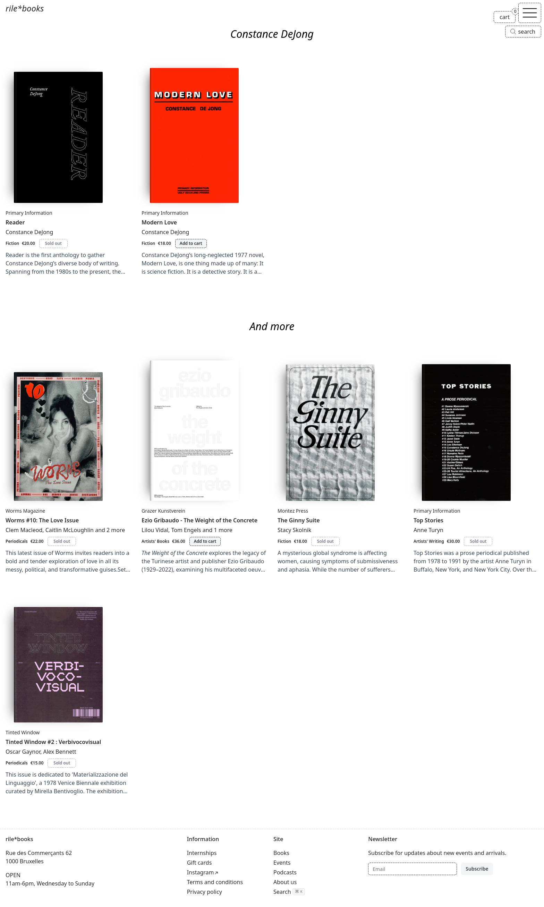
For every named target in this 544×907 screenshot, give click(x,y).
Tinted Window (23, 732)
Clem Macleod (24, 530)
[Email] (412, 869)
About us (285, 882)
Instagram (200, 872)
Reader (15, 222)
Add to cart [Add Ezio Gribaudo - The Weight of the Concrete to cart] (205, 541)
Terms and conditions (215, 882)
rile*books (25, 8)
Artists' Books (155, 541)
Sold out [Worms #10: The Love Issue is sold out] (61, 541)
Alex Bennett (59, 751)
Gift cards (199, 862)
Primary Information (29, 212)
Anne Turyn (428, 530)
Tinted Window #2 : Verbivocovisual (53, 742)
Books (281, 853)
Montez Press (293, 510)
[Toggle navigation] (529, 13)
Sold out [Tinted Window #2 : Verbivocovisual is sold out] (61, 763)
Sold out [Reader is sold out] (53, 243)
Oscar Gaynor (23, 751)
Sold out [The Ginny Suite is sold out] (325, 541)
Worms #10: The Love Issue (42, 520)
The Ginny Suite (299, 520)
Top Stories (428, 520)
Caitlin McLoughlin (69, 530)
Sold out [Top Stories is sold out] (478, 541)
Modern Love (159, 222)
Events (281, 862)
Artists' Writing (429, 541)
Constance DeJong (29, 232)
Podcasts (285, 872)
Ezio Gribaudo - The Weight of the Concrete (199, 520)
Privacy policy (204, 892)
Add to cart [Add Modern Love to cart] (191, 243)
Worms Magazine (25, 510)
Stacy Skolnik (294, 530)
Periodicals (17, 541)
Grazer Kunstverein (163, 510)
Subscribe (477, 868)
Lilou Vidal (155, 530)
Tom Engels (186, 530)
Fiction (12, 243)
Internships (202, 853)
